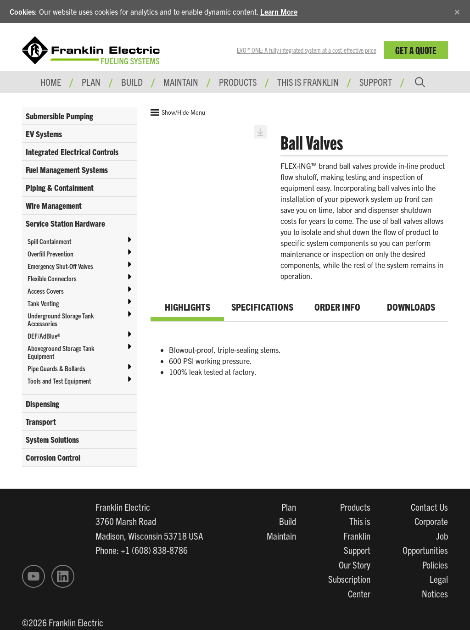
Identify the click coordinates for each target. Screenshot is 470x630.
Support (375, 82)
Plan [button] (91, 82)
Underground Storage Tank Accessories (61, 319)
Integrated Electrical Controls (72, 151)
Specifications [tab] (262, 306)
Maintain (281, 535)
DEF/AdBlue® (44, 335)
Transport (41, 421)
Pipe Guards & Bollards (56, 368)
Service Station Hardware (65, 223)
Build (287, 521)
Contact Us (429, 507)
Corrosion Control (53, 457)
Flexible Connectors (52, 278)
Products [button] (238, 82)
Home (50, 82)
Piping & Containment (60, 187)
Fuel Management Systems (67, 169)
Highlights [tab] (187, 306)
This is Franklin (308, 82)
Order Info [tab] (337, 306)
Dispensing (42, 403)
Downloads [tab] (411, 306)
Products (355, 507)
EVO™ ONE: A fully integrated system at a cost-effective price (306, 50)
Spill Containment (49, 241)
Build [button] (132, 82)
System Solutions (52, 439)
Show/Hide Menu (178, 112)
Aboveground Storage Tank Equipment (61, 352)
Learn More (278, 11)
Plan (288, 507)
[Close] (457, 10)
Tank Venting (43, 303)
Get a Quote (415, 49)
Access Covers (46, 290)
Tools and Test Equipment (59, 380)
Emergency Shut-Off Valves (60, 266)
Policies (435, 564)
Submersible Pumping (59, 116)
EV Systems (44, 133)
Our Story (354, 564)
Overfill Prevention (50, 253)
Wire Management (54, 205)
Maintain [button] (180, 82)
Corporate (431, 521)
